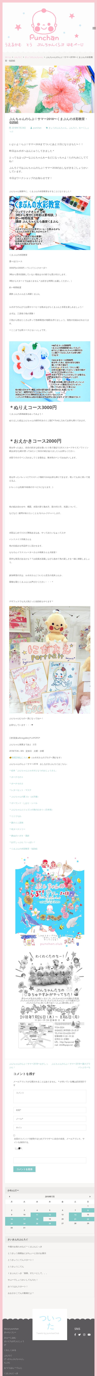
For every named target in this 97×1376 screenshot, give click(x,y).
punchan (37, 127)
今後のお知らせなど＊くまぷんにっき (25, 1246)
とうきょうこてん (16, 1266)
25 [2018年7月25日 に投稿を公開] (37, 1223)
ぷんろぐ (73, 127)
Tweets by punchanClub (47, 1333)
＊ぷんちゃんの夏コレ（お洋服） (24, 796)
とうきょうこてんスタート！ (21, 1259)
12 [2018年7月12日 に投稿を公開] (50, 1215)
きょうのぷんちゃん (58, 127)
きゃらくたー (10, 1332)
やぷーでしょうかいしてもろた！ (23, 1279)
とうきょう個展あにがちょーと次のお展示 (27, 1253)
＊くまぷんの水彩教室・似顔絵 (23, 848)
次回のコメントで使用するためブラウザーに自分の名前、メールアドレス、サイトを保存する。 (49, 1140)
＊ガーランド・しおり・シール (23, 803)
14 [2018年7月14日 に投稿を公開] (75, 1215)
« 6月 (9, 1196)
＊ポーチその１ (16, 777)
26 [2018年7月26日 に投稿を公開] (50, 1223)
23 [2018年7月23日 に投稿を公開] (12, 1223)
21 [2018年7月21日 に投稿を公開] (75, 1219)
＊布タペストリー (17, 829)
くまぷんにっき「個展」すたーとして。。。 (28, 1273)
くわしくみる (10, 1350)
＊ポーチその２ (16, 783)
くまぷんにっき (11, 1373)
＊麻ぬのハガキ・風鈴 (19, 835)
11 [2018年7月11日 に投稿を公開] (37, 1215)
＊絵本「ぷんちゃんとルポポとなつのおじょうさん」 (33, 770)
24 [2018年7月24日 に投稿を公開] (24, 1223)
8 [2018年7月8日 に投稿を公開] (87, 1210)
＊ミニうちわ (15, 816)
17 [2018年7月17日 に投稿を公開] (24, 1219)
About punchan (11, 1328)
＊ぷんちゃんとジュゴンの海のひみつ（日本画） (31, 809)
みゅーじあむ (10, 1337)
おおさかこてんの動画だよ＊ (21, 1293)
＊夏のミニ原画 (16, 822)
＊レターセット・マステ (20, 790)
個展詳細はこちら (19, 757)
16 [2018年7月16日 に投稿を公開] (12, 1219)
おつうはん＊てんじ (13, 1367)
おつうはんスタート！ (18, 1286)
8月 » (90, 1196)
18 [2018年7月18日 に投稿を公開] (37, 1219)
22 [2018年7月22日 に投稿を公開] (88, 1219)
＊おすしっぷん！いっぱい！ (22, 842)
